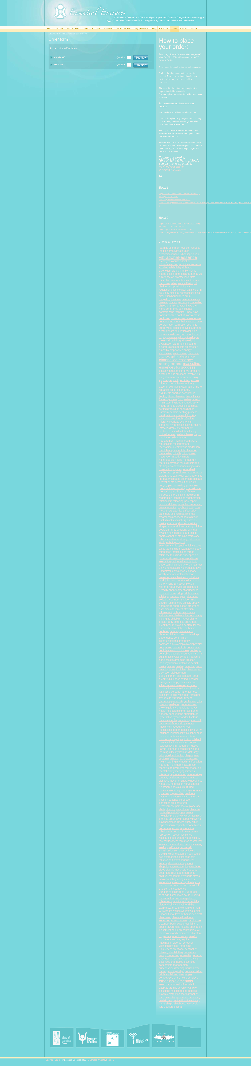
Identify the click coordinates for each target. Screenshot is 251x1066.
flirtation (184, 694)
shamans (172, 523)
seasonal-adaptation (171, 984)
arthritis (173, 987)
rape (161, 825)
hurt (195, 714)
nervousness (191, 783)
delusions (164, 990)
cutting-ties (165, 656)
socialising (187, 526)
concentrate (180, 647)
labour (185, 618)
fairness (192, 691)
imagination (165, 942)
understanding (167, 564)
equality (174, 380)
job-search (171, 580)
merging (180, 771)
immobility (196, 720)
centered (164, 631)
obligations (165, 939)
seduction (164, 920)
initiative (185, 733)
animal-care (175, 602)
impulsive (164, 726)
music (183, 463)
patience (173, 799)
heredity (163, 590)
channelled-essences (183, 961)
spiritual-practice (187, 532)
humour (188, 714)
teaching (171, 548)
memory (182, 768)
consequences (192, 318)
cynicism (185, 656)
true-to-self (191, 891)
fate (161, 1006)
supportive (165, 882)
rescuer (176, 834)
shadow (172, 863)
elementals (183, 981)
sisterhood (195, 866)
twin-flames (171, 895)
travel (179, 561)
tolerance (164, 555)
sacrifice (177, 510)
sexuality (164, 292)
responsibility (192, 837)
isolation (164, 745)
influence (164, 733)
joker (196, 485)
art (172, 277)
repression (165, 834)
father (184, 691)
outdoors (190, 793)
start (190, 536)
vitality (162, 574)
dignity (163, 337)
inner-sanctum (186, 736)
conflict (181, 315)
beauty (198, 615)
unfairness (196, 564)
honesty (163, 714)
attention (189, 609)
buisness (195, 625)
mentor (192, 450)
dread (171, 340)
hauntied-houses (187, 990)
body (170, 621)
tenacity (163, 669)
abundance (191, 590)
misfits (178, 459)
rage (188, 494)
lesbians (184, 752)
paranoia (194, 796)
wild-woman (182, 907)
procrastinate (193, 488)
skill (178, 526)
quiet (195, 822)
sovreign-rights (167, 529)
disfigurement (179, 672)
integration (165, 456)
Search (193, 28)
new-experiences (178, 466)
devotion (174, 945)
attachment (176, 609)
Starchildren (108, 28)
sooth (195, 869)
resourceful (177, 837)
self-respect (193, 247)
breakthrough (166, 625)
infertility (164, 421)
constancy (165, 321)
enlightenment (167, 377)
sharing (181, 863)
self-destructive (183, 850)
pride (173, 815)
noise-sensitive (189, 977)
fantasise (164, 389)
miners (185, 456)
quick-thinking (177, 494)
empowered (176, 350)
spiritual (195, 254)
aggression (173, 596)
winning (195, 1000)
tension (183, 885)
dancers (195, 656)
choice (182, 634)
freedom (164, 698)
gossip (163, 704)
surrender (177, 882)
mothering (183, 777)
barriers (189, 615)
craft (199, 914)
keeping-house (183, 968)
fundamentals (184, 402)
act (169, 437)
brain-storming (167, 402)
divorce (177, 942)
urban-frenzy (166, 901)
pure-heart (177, 491)
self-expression (168, 856)
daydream (195, 327)
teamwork (182, 548)
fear (180, 389)
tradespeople (190, 555)
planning (170, 809)
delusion (192, 331)
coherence (172, 308)
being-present (180, 930)
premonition (166, 488)
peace (199, 478)
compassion (166, 644)
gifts (199, 701)
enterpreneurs (184, 377)
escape (195, 380)
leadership (165, 431)
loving (192, 431)
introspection (190, 742)
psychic (196, 818)
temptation (165, 551)
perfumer (197, 955)
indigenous (191, 586)
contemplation (179, 321)
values (171, 571)
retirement (165, 586)
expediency (187, 383)
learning (163, 247)
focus (178, 254)
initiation (175, 733)
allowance (165, 264)
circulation (165, 296)
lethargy (193, 752)
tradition (163, 888)
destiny (180, 666)
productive (195, 920)
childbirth (176, 618)
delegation (181, 331)
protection (164, 491)
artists (191, 277)
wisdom (167, 910)
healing (186, 254)
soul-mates (165, 872)
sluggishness (173, 869)
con (175, 644)
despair (171, 666)
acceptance (188, 393)
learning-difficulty (169, 752)
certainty (175, 631)
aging (183, 596)
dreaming (164, 679)
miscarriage (166, 774)
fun (184, 917)
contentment (195, 321)
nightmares (165, 787)
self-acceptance (178, 847)
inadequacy (177, 726)
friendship (193, 353)
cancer (163, 964)
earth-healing (180, 343)
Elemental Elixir (124, 28)
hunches (164, 418)
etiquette (164, 383)
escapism (191, 682)
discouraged (194, 669)
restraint (188, 517)
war (174, 574)
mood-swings (194, 774)
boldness (179, 621)
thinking (181, 551)
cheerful (163, 634)
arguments (165, 393)
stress (196, 876)
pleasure (195, 809)
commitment (181, 637)
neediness (196, 780)
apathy (196, 602)
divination (192, 994)
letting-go (164, 755)
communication (168, 640)
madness (175, 921)
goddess (188, 367)
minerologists (166, 459)
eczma (178, 1006)
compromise (195, 644)
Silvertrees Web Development (101, 1060)
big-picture (165, 936)
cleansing (192, 634)
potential (186, 478)
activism (163, 267)
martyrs (192, 440)
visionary (191, 571)
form (180, 399)
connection (172, 955)
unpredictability (174, 567)
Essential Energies (90, 13)
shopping (164, 866)
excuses (192, 685)
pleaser (172, 485)
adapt (180, 593)
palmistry (170, 997)
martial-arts (181, 440)
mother (173, 777)
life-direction (177, 755)
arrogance (165, 277)
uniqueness (165, 949)
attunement (165, 612)
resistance (165, 837)
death (162, 331)
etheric (163, 685)
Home (49, 28)
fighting (163, 396)
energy (188, 350)
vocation (164, 945)
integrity (176, 456)
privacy (180, 815)
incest (187, 726)
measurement (181, 443)
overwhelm (186, 421)
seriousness (187, 860)
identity (173, 720)
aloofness (174, 599)
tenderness (171, 885)
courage (187, 653)
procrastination (193, 815)
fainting (194, 923)
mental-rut (182, 450)
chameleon (186, 631)
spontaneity (178, 876)
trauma (180, 891)
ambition (185, 599)
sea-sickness (187, 513)
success (190, 879)
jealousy (164, 663)
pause (176, 478)
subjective (194, 930)
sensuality (185, 955)
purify (162, 1003)
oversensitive (180, 796)
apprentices (166, 273)
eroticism (185, 380)
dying (192, 340)
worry (184, 910)
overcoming (166, 796)
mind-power (188, 453)
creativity (174, 250)
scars (184, 994)
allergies (184, 250)
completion (187, 583)
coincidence (185, 308)
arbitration (179, 273)
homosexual (187, 292)
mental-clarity (167, 771)
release (184, 831)
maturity (172, 768)
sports (188, 876)
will (161, 910)
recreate (164, 828)
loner (162, 933)
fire (167, 694)
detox (172, 669)
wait (169, 574)
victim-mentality (190, 901)
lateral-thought (184, 428)
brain (188, 296)
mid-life (177, 453)
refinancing (179, 497)
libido (175, 431)
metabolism (165, 453)
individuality (195, 729)
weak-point (165, 879)
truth (194, 561)
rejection (174, 828)
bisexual (174, 292)
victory (163, 904)
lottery (179, 952)
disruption (185, 337)
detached (190, 666)
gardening (165, 701)
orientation (196, 926)
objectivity (194, 466)
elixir (177, 367)
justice (194, 745)
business (176, 299)
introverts (164, 428)
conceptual (172, 286)
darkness (164, 659)
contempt (195, 650)
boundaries (177, 296)
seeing (198, 844)
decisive (173, 663)
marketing (185, 945)
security (189, 844)
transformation (167, 891)
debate (170, 331)
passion (163, 799)
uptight (163, 571)
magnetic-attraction (179, 1000)
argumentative (193, 273)
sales (194, 510)
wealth (175, 577)
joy (170, 745)
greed (170, 704)
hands (190, 409)
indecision (165, 729)
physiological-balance (183, 289)
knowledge (192, 748)
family (187, 389)
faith (161, 691)
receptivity (179, 825)
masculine (195, 264)
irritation (190, 659)
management (166, 440)
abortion (176, 393)
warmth (163, 907)
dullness (175, 679)
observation (166, 469)
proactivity (179, 488)
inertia (179, 418)
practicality (174, 812)
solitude (163, 599)
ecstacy (163, 370)
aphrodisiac (165, 605)
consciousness (180, 650)
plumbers (164, 558)
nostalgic (177, 787)
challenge (174, 302)
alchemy (187, 267)
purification (190, 491)
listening (174, 758)
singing (184, 866)
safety (186, 510)
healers (174, 412)
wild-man (194, 907)
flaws (189, 396)
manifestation (194, 761)
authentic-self (188, 914)
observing (178, 517)
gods (162, 958)
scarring (171, 761)
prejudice (164, 815)
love (183, 247)
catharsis (190, 628)
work (162, 580)
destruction (178, 334)
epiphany (164, 380)
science (175, 513)
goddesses (171, 958)
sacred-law (196, 841)
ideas (172, 418)
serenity (176, 939)
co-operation (174, 653)
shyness (175, 866)
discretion (164, 672)
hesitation (172, 710)
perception (185, 799)
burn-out (164, 628)
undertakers (183, 564)
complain (182, 644)
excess (182, 685)
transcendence (177, 888)
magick (163, 437)
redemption (165, 497)
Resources (164, 28)
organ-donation (193, 472)
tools (173, 555)
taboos (197, 545)
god (187, 958)
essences (164, 356)
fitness (171, 396)
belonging (164, 618)
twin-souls (184, 895)
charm (170, 305)
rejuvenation (187, 828)
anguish (163, 602)
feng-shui (188, 984)
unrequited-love (192, 567)
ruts (170, 510)
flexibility (175, 694)
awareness (165, 517)
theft (174, 551)
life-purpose (191, 755)
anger (194, 599)
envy (195, 377)
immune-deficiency (170, 723)
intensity (164, 952)
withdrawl (194, 577)
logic (182, 758)
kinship (182, 748)
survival (182, 283)
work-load (171, 933)
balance (180, 615)
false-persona (172, 691)
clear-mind (165, 917)
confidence (165, 650)
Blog (154, 28)
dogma (195, 337)
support (180, 542)
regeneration (193, 497)
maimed (181, 761)
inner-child (196, 733)
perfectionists (166, 482)
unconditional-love (169, 914)
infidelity (177, 386)
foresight (195, 694)
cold (195, 1003)
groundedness (188, 704)
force (162, 399)
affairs (162, 596)
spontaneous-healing (188, 997)
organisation (177, 793)
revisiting (172, 507)
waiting (181, 485)
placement (165, 930)
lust (179, 434)
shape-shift (172, 1003)
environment (180, 353)
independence (179, 729)
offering (175, 790)
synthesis (188, 882)
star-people (185, 974)
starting (163, 466)
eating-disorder (189, 679)
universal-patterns (185, 898)
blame (193, 618)
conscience (177, 318)
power (189, 485)
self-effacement (179, 853)
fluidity (196, 396)
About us (59, 28)
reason (169, 825)
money (163, 768)
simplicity (191, 523)
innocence (165, 739)
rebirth (195, 494)
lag (193, 478)
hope (180, 714)
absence (177, 917)
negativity (164, 783)
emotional (178, 949)
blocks (170, 520)
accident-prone (167, 593)
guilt (176, 409)
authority (178, 612)
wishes (177, 910)
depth (172, 952)
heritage (170, 415)
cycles (175, 656)
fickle (162, 694)
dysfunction (165, 343)
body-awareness (179, 923)
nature (186, 780)
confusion (164, 318)
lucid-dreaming (167, 434)
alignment (174, 247)
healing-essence (171, 364)
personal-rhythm (168, 424)
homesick (181, 415)
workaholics (184, 580)
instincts (183, 424)
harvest (194, 707)
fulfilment (186, 698)
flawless (180, 396)
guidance (172, 707)
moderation (179, 774)
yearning (172, 971)
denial (194, 663)
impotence (190, 952)
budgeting (165, 299)
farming (184, 920)
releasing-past (181, 501)
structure (195, 539)
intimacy (164, 742)
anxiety (187, 602)
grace (170, 409)
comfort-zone (166, 312)
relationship (165, 501)
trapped (171, 561)
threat (190, 551)
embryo (185, 370)
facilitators (188, 386)
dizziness (164, 923)
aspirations (165, 280)
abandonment (177, 590)
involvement (193, 315)
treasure (168, 1006)
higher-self (184, 710)
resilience (186, 834)
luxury (162, 761)
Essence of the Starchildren (113, 1038)
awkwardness (167, 615)
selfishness (183, 856)
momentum (189, 459)
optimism (164, 793)
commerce (183, 933)
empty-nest (179, 682)
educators (174, 370)
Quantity (121, 57)
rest (161, 841)
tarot (161, 997)
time (200, 885)
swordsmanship (168, 545)
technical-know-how (186, 312)
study (162, 542)
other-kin (166, 981)
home (194, 710)
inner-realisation (168, 736)
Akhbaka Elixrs (73, 28)
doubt (196, 675)
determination (167, 254)
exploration (192, 688)
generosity (177, 701)
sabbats (163, 987)
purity (188, 822)
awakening (194, 910)
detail (199, 666)
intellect (196, 739)
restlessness (171, 841)
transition (175, 558)
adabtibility (175, 267)
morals (163, 463)
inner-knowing (180, 936)
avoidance (189, 612)
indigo (180, 971)
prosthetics (181, 277)
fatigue (174, 389)
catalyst (179, 628)
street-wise (172, 539)
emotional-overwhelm (188, 374)
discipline (180, 669)
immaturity (184, 720)
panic (188, 475)
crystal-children (193, 971)
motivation (173, 463)
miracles (190, 771)
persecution (182, 482)
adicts (175, 437)
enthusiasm (165, 353)
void (177, 904)
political (163, 812)
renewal (193, 831)
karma (162, 748)
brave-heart (191, 621)
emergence (165, 682)
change (185, 302)
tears (162, 885)
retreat (163, 507)
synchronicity (185, 545)
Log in (58, 1060)
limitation (183, 431)
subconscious (167, 968)
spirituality (165, 876)
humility (191, 415)
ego (172, 346)
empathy (164, 350)
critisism (197, 653)
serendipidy (189, 469)
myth (181, 958)
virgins (171, 904)
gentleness (190, 701)
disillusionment (167, 675)
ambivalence (189, 270)
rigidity (190, 507)
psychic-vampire (187, 987)
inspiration (185, 739)
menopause (194, 768)
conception (193, 647)
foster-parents (192, 399)
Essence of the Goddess (87, 1037)
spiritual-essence (183, 356)
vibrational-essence (178, 257)
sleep (162, 869)
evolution (172, 685)
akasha (193, 936)
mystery (177, 469)
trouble (188, 561)
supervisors (178, 586)
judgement (184, 745)
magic (197, 434)
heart (162, 415)
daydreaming (177, 659)
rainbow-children (168, 974)
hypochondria (181, 717)
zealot (177, 583)
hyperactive (165, 717)
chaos (162, 305)
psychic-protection (169, 994)
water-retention (185, 574)
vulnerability (187, 904)
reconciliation (193, 825)
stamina (182, 536)
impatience (187, 723)
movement (176, 780)
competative (166, 977)
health (162, 710)
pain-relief (178, 475)
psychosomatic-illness (172, 822)
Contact (183, 28)
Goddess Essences (91, 28)
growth (163, 707)
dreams (163, 340)
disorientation (184, 675)
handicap (183, 707)
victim (177, 901)
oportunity (196, 790)
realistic (163, 1000)
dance (190, 917)
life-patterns (166, 478)
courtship (173, 327)
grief (176, 704)
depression (165, 334)
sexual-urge (181, 520)
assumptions (179, 280)
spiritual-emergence (183, 872)
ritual (175, 532)
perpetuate (181, 802)
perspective (182, 806)
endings (170, 374)
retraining (196, 504)
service (163, 863)
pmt (175, 745)
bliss (197, 292)
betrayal (192, 283)
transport (187, 558)
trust (161, 895)
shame (182, 523)
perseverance (167, 806)
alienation (192, 596)
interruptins (194, 424)
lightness (164, 758)
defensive (184, 663)
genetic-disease (176, 405)
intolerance (175, 742)
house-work (186, 1003)
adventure (196, 933)
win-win (183, 577)
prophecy (174, 818)
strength (184, 539)
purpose (163, 494)
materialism (165, 443)
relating (163, 831)
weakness (165, 577)
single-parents (167, 526)
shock (190, 863)
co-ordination (166, 324)
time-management (178, 964)
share (177, 977)
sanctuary (164, 513)
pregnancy (187, 812)
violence (180, 571)
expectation (179, 688)
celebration (188, 299)
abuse (176, 261)
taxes (162, 548)
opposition (178, 472)
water (171, 907)
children (173, 634)
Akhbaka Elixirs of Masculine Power (62, 1037)
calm (172, 628)
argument (193, 605)
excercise (175, 383)
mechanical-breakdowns (173, 447)
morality (163, 777)
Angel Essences (141, 28)
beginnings (178, 879)
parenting (196, 475)
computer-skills (167, 315)
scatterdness (177, 844)
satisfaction (164, 844)
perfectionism (167, 802)
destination (191, 949)
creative (184, 327)
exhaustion (165, 688)
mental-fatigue (167, 450)
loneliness (191, 758)
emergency (191, 346)
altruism (176, 270)
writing (169, 583)
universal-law (166, 898)
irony (173, 428)
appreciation (180, 605)
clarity (162, 286)
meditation (194, 447)
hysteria (193, 717)
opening (185, 790)
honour (173, 714)
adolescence (191, 593)
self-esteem (195, 853)
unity (162, 567)
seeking (163, 847)
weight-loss (165, 475)
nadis (174, 990)
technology (194, 548)
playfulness (182, 809)
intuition (163, 250)
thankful (192, 885)
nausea (185, 926)
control (163, 653)
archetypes (165, 261)
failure (198, 386)
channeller (196, 302)
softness (186, 869)
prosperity (186, 818)
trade (179, 555)
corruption (180, 324)
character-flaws (183, 305)
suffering (171, 542)
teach (197, 882)
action (174, 264)
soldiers (197, 526)
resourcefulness (168, 504)
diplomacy (173, 337)
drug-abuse (182, 340)
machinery (187, 434)
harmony (164, 412)
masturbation (189, 764)
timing (162, 955)
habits (183, 409)
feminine (184, 264)
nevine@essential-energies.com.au (171, 168)
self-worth (174, 860)
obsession (165, 790)
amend (183, 437)
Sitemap (49, 1060)
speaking (182, 529)
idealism (164, 720)
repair (193, 501)
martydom (175, 764)
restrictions (184, 504)
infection (189, 418)
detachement (193, 334)
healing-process (188, 412)
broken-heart (182, 625)
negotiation (177, 783)
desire (162, 666)
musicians (193, 463)
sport (162, 536)
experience (165, 386)
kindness (172, 748)
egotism (179, 346)
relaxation (174, 831)
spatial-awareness (169, 926)
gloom (189, 405)
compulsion (165, 647)
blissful (163, 621)
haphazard (165, 472)
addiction (185, 261)
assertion (164, 609)
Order (174, 28)
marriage (164, 764)
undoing (195, 895)
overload (174, 421)
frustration (175, 698)
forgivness (171, 399)
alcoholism (165, 270)
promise (163, 818)
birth (199, 289)
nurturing (188, 787)
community (183, 640)
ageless (186, 939)
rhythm (182, 507)
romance (184, 841)
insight (175, 739)
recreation (187, 942)
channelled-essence (176, 360)
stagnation (171, 536)
